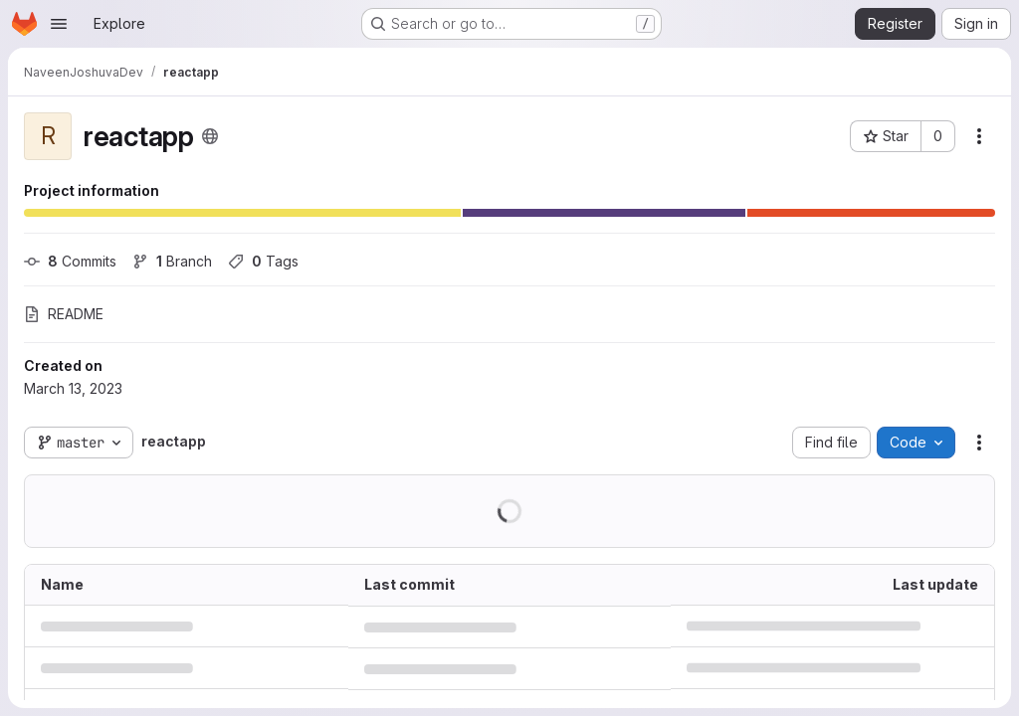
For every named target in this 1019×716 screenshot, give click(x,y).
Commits (70, 261)
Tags (263, 261)
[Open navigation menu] (59, 24)
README (63, 313)
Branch (172, 261)
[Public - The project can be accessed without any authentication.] (210, 136)
